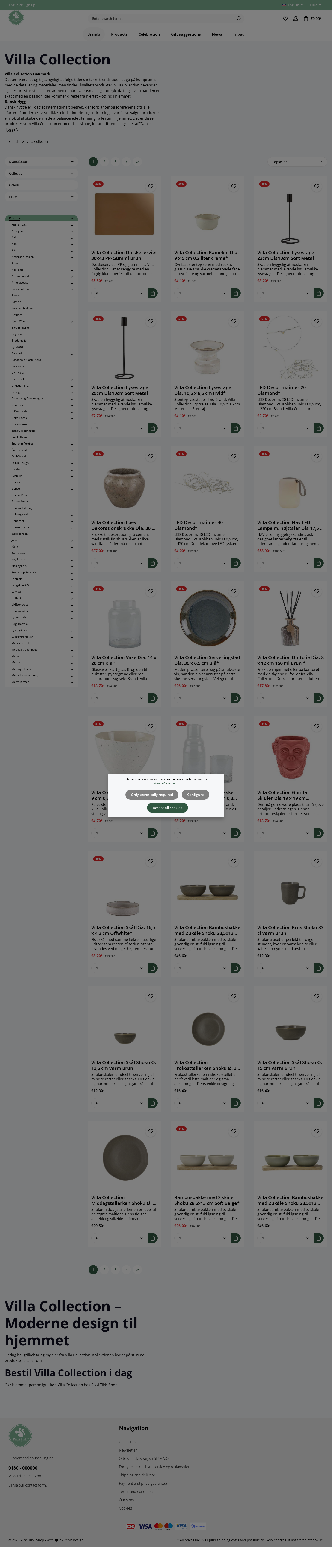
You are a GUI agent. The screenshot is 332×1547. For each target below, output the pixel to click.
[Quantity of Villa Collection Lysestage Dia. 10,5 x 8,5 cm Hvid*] (202, 437)
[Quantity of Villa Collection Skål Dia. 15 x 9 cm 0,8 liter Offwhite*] (119, 842)
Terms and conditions (136, 1491)
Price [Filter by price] (41, 205)
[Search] (239, 23)
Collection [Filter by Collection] (41, 182)
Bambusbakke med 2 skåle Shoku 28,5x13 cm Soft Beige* (207, 1208)
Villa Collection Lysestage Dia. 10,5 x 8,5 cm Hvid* (202, 399)
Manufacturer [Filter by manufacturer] (41, 170)
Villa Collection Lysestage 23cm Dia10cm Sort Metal (285, 264)
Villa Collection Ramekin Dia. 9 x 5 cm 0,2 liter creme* (206, 264)
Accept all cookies (167, 805)
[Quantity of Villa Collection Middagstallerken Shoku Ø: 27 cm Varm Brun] (119, 1246)
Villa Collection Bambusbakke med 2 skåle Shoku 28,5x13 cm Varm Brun (207, 938)
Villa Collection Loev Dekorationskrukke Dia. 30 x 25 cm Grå (122, 534)
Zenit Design (73, 1540)
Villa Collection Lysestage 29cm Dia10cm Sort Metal (119, 399)
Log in (13, 5)
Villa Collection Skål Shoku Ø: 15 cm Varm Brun (289, 1073)
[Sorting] (297, 170)
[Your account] (295, 23)
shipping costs (228, 1540)
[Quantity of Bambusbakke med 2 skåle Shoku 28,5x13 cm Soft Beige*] (202, 1246)
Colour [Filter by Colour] (41, 193)
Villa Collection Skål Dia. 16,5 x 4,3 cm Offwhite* (123, 938)
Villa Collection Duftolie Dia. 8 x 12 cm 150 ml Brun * (290, 668)
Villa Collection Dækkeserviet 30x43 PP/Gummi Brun (124, 264)
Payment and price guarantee (143, 1483)
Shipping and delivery (136, 1475)
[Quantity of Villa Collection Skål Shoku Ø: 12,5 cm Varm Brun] (119, 1111)
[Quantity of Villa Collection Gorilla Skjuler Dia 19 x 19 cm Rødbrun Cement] (285, 842)
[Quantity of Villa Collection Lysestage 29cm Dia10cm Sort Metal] (119, 437)
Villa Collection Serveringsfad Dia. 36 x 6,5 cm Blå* (207, 668)
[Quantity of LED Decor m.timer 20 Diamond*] (285, 437)
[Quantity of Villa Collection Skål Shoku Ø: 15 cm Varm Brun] (285, 1111)
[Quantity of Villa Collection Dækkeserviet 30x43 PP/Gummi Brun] (119, 302)
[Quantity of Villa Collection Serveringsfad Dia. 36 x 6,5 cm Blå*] (202, 707)
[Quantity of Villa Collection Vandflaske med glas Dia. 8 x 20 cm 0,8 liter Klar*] (202, 842)
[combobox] (160, 23)
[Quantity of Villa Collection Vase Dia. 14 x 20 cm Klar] (119, 707)
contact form (35, 1485)
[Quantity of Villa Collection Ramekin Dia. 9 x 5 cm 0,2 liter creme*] (202, 302)
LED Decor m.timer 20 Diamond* (281, 399)
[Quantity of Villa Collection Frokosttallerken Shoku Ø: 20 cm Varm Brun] (202, 1111)
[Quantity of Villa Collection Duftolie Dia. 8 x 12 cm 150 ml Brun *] (285, 707)
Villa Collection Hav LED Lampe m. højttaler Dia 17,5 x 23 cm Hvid (290, 534)
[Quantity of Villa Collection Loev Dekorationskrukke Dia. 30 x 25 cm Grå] (119, 572)
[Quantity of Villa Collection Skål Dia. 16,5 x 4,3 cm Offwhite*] (119, 977)
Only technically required (153, 794)
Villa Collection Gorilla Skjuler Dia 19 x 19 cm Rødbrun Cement (282, 803)
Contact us (127, 1441)
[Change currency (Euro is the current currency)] (315, 5)
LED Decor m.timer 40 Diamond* (198, 534)
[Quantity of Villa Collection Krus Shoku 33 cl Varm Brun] (285, 977)
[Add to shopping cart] (153, 302)
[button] (72, 227)
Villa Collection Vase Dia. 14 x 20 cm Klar (123, 668)
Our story (126, 1499)
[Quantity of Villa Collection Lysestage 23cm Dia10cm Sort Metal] (285, 302)
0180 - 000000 (22, 1468)
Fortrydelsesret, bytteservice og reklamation (154, 1466)
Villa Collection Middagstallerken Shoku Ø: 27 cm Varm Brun (124, 1208)
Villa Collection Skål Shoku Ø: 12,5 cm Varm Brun (123, 1073)
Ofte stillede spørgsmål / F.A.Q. (144, 1458)
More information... (166, 783)
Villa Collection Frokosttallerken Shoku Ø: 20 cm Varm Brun (206, 1073)
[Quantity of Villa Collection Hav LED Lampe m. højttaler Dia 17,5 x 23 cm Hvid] (285, 572)
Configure (194, 794)
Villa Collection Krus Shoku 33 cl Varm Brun (290, 938)
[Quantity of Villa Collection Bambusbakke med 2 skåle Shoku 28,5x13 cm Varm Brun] (202, 977)
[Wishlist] (285, 23)
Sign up (29, 5)
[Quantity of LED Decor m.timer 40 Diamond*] (202, 572)
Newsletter (128, 1450)
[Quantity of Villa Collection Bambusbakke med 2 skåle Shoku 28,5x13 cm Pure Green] (285, 1246)
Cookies (125, 1508)
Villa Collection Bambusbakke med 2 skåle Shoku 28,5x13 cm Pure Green (290, 1208)
